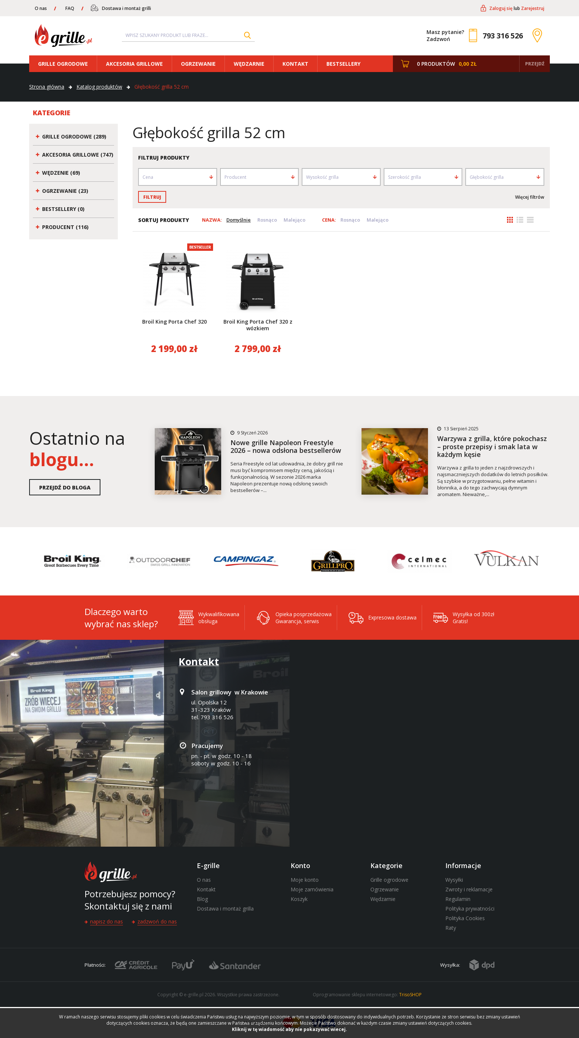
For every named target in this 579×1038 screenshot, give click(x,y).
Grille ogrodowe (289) (74, 136)
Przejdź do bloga (64, 487)
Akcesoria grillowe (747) (77, 154)
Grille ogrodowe (63, 63)
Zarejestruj (532, 8)
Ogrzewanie (198, 63)
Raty (450, 927)
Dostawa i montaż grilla (225, 908)
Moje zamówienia (312, 889)
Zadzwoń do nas (157, 921)
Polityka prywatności (469, 908)
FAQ (69, 8)
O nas (41, 8)
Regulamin (457, 898)
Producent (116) (65, 227)
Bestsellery (343, 63)
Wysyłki (454, 879)
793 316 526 (503, 36)
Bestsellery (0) (63, 208)
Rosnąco (267, 219)
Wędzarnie (249, 63)
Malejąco (294, 219)
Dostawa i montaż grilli (126, 8)
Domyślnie (238, 219)
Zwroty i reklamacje (469, 889)
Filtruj (152, 197)
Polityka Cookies (465, 918)
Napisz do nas (106, 921)
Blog (202, 898)
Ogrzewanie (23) (65, 190)
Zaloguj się (501, 8)
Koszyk (299, 898)
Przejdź (534, 64)
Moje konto (305, 879)
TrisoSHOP (410, 994)
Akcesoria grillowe (134, 63)
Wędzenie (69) (61, 172)
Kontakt (295, 63)
